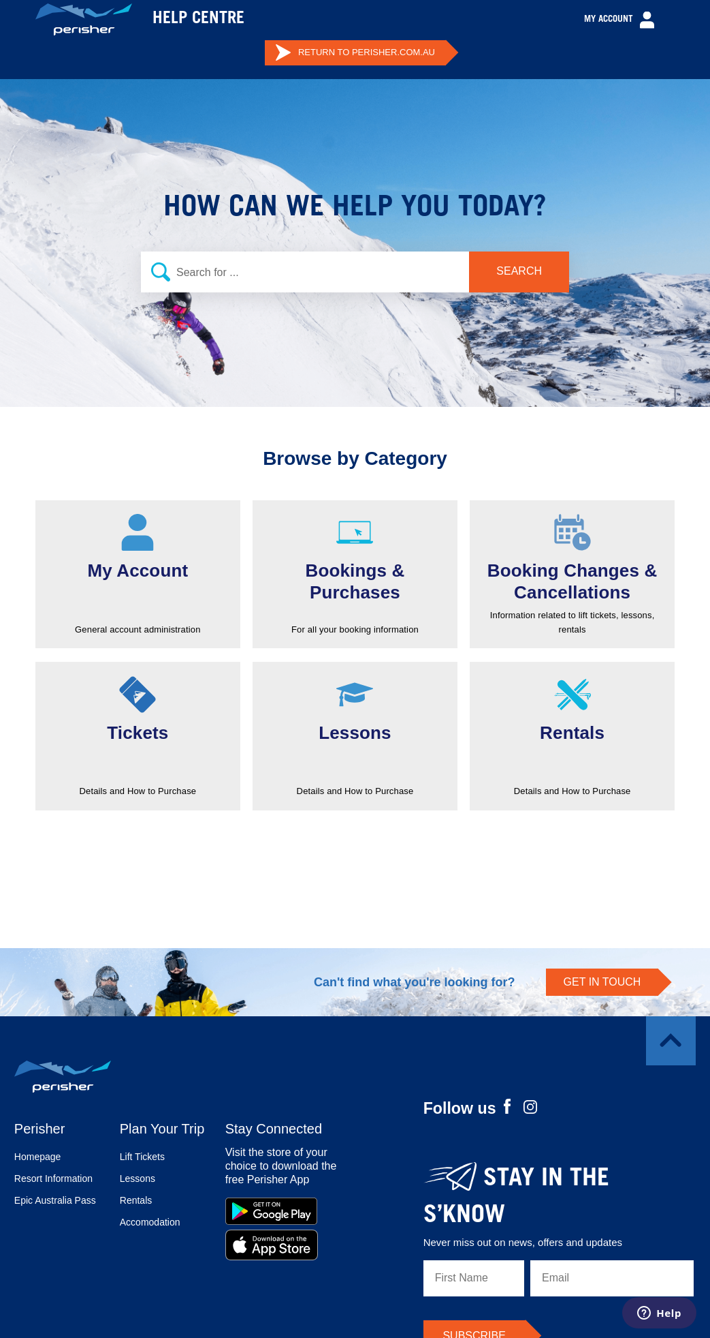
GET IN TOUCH (602, 982)
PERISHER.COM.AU (355, 52)
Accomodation (150, 1222)
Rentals (136, 1200)
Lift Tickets (142, 1156)
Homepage (37, 1156)
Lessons (137, 1178)
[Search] (355, 272)
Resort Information (53, 1178)
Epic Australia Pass (55, 1200)
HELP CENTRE (198, 20)
